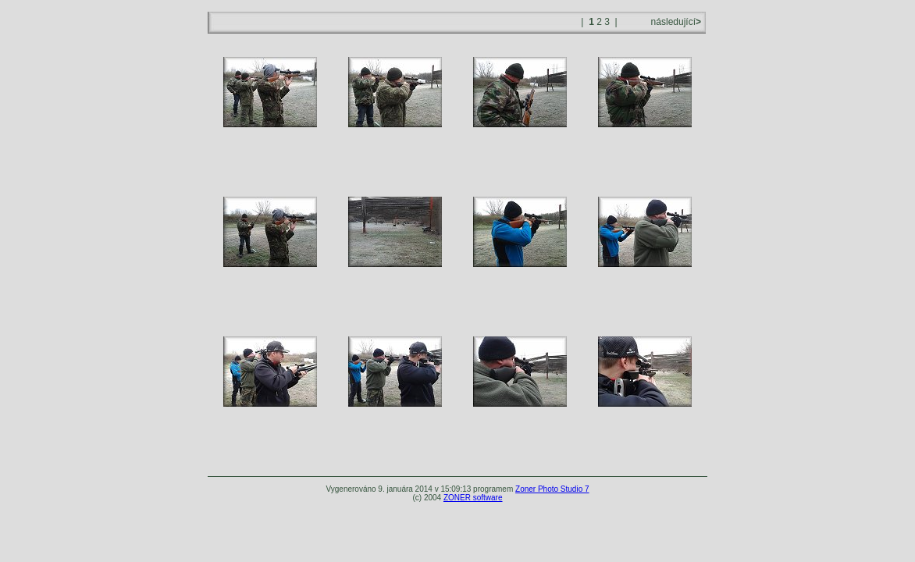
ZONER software (473, 497)
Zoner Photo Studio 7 (552, 489)
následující (674, 21)
